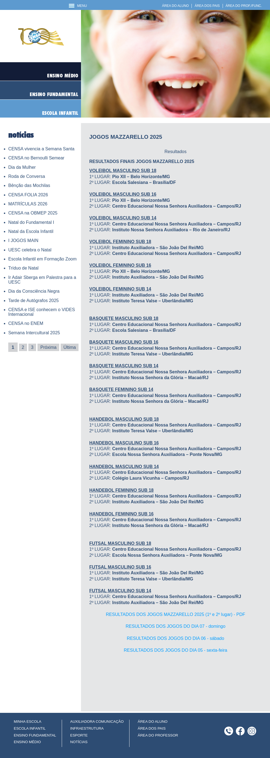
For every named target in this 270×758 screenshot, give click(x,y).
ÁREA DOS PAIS (207, 6)
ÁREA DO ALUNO (175, 6)
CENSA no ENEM (25, 323)
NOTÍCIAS (79, 742)
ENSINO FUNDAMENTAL (35, 735)
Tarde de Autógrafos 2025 (33, 300)
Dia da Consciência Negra (34, 291)
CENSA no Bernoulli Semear (36, 158)
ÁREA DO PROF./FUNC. (244, 6)
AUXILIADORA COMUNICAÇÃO (97, 721)
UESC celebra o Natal (30, 250)
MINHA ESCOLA (27, 721)
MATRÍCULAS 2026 (27, 204)
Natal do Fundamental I (31, 222)
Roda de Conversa (26, 176)
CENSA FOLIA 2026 (28, 194)
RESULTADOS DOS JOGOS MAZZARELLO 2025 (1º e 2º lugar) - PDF (175, 614)
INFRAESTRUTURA (87, 728)
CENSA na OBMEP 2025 (32, 213)
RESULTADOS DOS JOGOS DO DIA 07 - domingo (175, 626)
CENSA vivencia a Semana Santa (41, 148)
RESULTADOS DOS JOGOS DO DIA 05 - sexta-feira (175, 650)
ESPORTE (79, 735)
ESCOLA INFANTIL (30, 728)
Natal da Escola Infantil (30, 231)
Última (69, 347)
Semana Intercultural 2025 (34, 332)
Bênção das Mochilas (29, 185)
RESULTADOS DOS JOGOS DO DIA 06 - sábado (175, 638)
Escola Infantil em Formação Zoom (42, 259)
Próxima (48, 347)
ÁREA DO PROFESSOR (158, 735)
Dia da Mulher (22, 167)
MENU (78, 6)
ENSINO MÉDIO (27, 742)
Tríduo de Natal (23, 268)
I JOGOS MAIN (23, 240)
